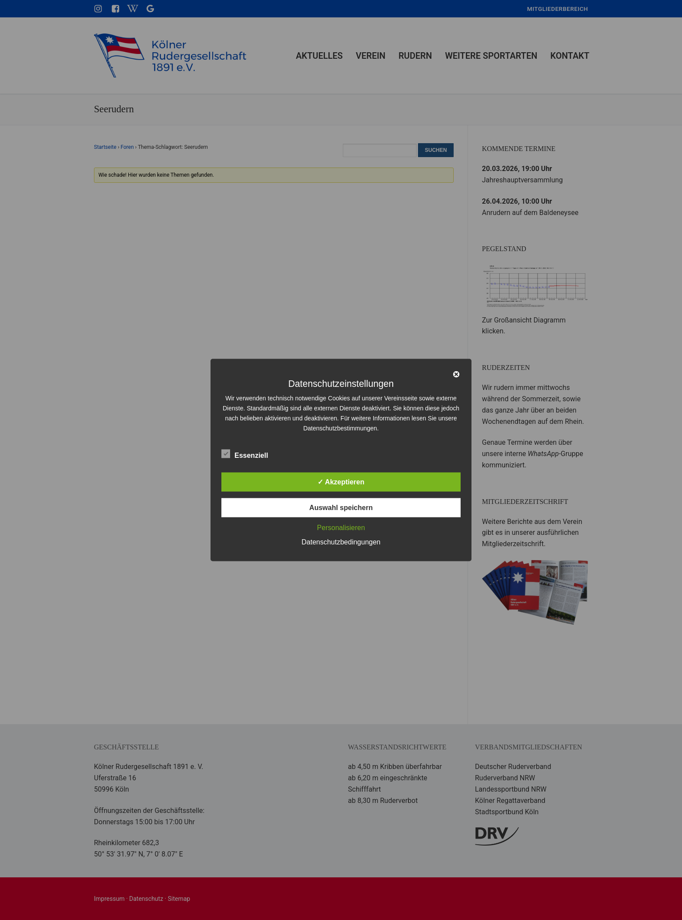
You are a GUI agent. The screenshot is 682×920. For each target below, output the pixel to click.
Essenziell (244, 454)
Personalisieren (341, 527)
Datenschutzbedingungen (340, 542)
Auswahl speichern (341, 507)
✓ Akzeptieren (341, 482)
